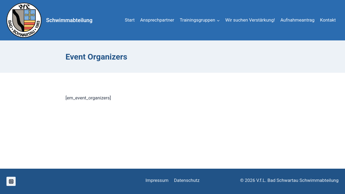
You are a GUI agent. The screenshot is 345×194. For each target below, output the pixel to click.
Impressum (157, 180)
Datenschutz (187, 180)
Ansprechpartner (157, 20)
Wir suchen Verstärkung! (250, 20)
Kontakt (328, 20)
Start (130, 20)
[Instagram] (11, 181)
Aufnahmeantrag (297, 20)
